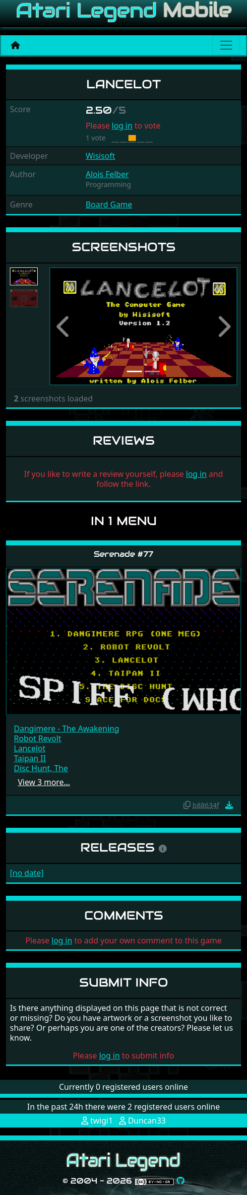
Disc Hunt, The (41, 768)
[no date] (27, 872)
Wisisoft (100, 155)
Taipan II (30, 758)
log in (122, 125)
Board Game (109, 204)
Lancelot (30, 748)
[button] (64, 326)
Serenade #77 (123, 554)
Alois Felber (107, 174)
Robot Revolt (37, 738)
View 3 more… (44, 782)
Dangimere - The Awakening (66, 728)
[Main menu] (226, 45)
